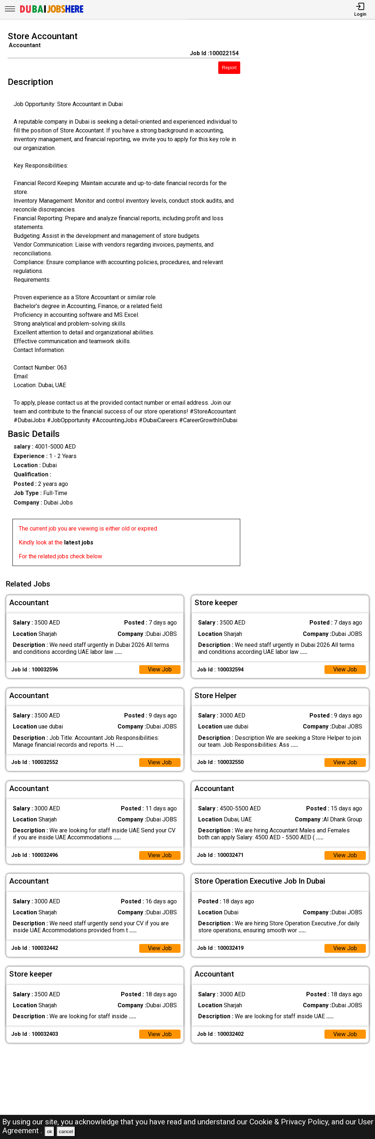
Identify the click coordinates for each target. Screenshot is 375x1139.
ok (49, 1131)
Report (229, 67)
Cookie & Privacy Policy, (290, 1121)
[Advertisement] (312, 300)
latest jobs (78, 542)
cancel (66, 1131)
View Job (160, 669)
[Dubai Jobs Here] (52, 12)
